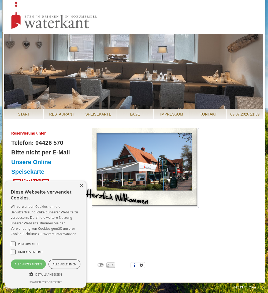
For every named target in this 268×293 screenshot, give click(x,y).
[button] (45, 274)
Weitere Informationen (59, 234)
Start (24, 114)
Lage (135, 114)
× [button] (81, 186)
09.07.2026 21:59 (245, 114)
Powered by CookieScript (45, 282)
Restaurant (62, 114)
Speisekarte (98, 114)
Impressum (171, 114)
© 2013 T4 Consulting (249, 287)
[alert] (45, 234)
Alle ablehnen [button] (64, 264)
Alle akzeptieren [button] (28, 264)
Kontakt (208, 114)
